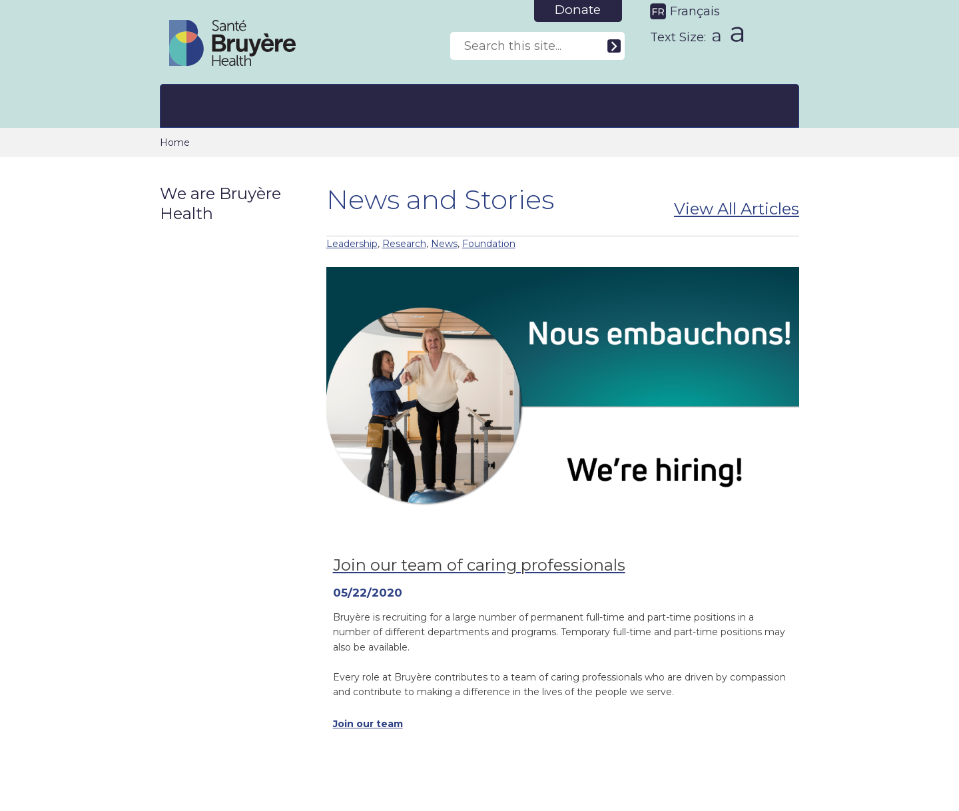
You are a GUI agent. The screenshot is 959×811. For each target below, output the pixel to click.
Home (175, 142)
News (444, 244)
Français (695, 11)
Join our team (368, 724)
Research (404, 244)
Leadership (352, 244)
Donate (578, 9)
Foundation (488, 244)
